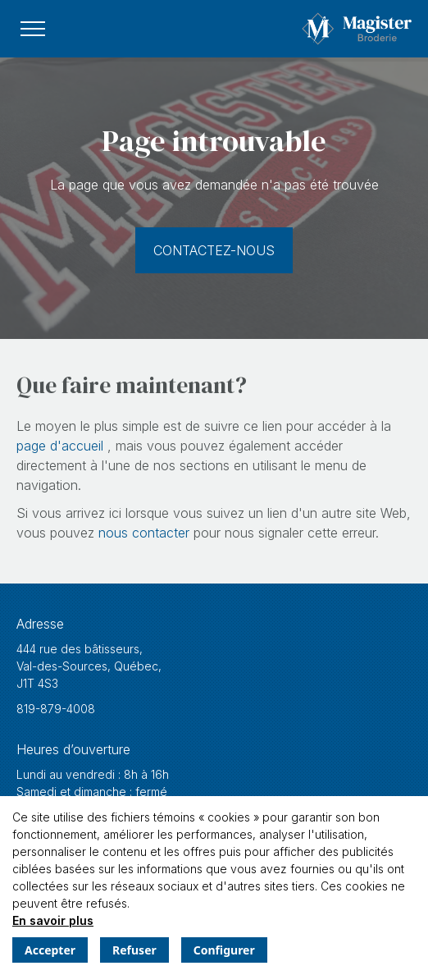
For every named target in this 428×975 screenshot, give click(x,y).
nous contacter (146, 532)
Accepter (50, 950)
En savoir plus (52, 920)
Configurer (224, 950)
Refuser (134, 950)
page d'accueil (61, 445)
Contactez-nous (214, 250)
